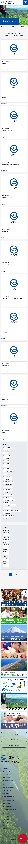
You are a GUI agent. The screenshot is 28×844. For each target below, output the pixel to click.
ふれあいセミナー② (7, 365)
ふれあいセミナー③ (7, 197)
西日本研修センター (8, 489)
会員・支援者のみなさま (14, 745)
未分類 (5, 518)
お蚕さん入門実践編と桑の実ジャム (10, 164)
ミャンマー (6, 463)
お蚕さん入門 (5, 231)
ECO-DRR (6, 502)
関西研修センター (7, 484)
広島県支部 (6, 828)
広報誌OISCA (14, 739)
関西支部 (5, 825)
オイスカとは (6, 766)
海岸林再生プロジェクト (9, 500)
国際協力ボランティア (8, 515)
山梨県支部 (6, 819)
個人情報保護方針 (8, 780)
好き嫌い (4, 63)
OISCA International (9, 809)
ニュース (5, 784)
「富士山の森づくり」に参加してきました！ (12, 298)
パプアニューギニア (8, 471)
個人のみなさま (7, 772)
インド (5, 453)
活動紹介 (5, 769)
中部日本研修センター (8, 481)
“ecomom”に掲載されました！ (10, 265)
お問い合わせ (6, 777)
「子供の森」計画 (7, 494)
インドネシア (6, 455)
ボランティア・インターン (9, 505)
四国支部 (5, 831)
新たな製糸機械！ (6, 332)
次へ (16, 574)
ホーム (3, 26)
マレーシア (6, 460)
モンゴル (5, 466)
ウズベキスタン (7, 476)
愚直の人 (4, 432)
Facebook (6, 793)
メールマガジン (14, 734)
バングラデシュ (7, 447)
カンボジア (6, 458)
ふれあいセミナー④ (7, 130)
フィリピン (6, 468)
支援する (22, 838)
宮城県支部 (6, 816)
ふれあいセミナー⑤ (7, 97)
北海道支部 (6, 813)
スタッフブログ (9, 21)
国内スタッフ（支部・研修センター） (11, 510)
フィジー (5, 450)
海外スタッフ (6, 508)
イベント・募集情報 (8, 787)
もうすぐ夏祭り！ (6, 399)
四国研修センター (7, 487)
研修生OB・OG (7, 479)
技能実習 (5, 492)
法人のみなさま (7, 774)
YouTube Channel (9, 796)
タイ (4, 474)
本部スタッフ (6, 513)
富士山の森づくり (7, 497)
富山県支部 (6, 822)
